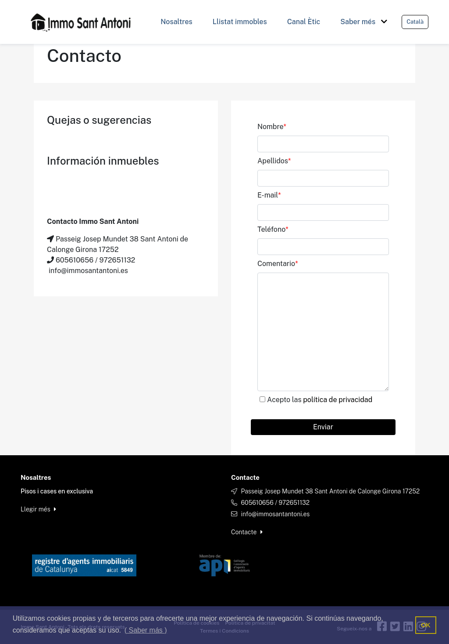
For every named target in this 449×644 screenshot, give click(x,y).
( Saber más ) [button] (146, 630)
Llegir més (38, 509)
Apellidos (274, 161)
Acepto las (319, 400)
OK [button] (426, 625)
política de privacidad (337, 400)
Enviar (323, 427)
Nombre (271, 126)
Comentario (277, 263)
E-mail (269, 195)
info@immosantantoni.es (275, 514)
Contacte (247, 532)
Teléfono (273, 229)
